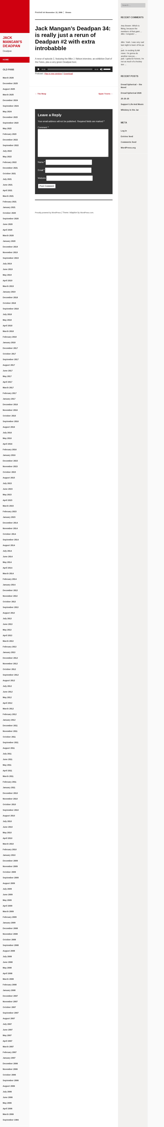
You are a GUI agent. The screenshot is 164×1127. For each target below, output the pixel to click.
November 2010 (10, 799)
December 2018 (10, 297)
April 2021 (7, 190)
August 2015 (9, 478)
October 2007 (9, 1007)
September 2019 (11, 258)
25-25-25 (125, 99)
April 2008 (7, 973)
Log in (124, 131)
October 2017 (9, 354)
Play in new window (53, 73)
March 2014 (8, 573)
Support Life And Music (132, 104)
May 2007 (7, 1035)
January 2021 (9, 207)
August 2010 (9, 816)
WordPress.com (89, 212)
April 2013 (7, 635)
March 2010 (8, 844)
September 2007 (11, 1013)
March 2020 (8, 235)
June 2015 (7, 489)
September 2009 (11, 878)
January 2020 (9, 241)
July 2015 (7, 483)
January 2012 (9, 720)
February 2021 (9, 202)
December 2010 (10, 793)
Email (41, 170)
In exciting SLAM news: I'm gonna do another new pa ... (130, 53)
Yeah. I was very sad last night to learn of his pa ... (132, 45)
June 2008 (7, 962)
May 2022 (7, 157)
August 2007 (9, 1018)
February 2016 (9, 449)
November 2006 (10, 1069)
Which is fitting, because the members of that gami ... (131, 29)
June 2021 (7, 185)
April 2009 (7, 906)
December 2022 (10, 140)
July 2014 (7, 551)
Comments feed (128, 142)
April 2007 (7, 1041)
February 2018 (9, 337)
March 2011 (8, 776)
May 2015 (7, 495)
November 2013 (10, 596)
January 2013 (9, 652)
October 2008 (9, 940)
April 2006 (7, 1108)
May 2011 (7, 765)
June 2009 (7, 894)
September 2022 (11, 145)
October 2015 (9, 472)
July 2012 (7, 686)
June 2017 (7, 371)
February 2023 (9, 134)
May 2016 (7, 438)
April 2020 (7, 230)
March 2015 (8, 506)
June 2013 (7, 624)
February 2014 (9, 579)
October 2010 (9, 804)
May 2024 (7, 111)
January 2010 (9, 855)
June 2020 (7, 224)
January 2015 (9, 517)
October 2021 (9, 173)
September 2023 (11, 123)
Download (70, 73)
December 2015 (10, 461)
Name (41, 162)
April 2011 (7, 771)
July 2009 (7, 889)
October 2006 (9, 1075)
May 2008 (7, 968)
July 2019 (7, 264)
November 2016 (10, 410)
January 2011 (9, 787)
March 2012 (8, 709)
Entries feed (127, 136)
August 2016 (9, 427)
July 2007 (7, 1024)
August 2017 (9, 365)
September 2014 (11, 540)
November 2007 (10, 1001)
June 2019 (7, 269)
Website (42, 178)
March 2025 (8, 95)
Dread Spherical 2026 (131, 93)
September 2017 (11, 359)
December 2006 (10, 1063)
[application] (74, 69)
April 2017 (7, 382)
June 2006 (7, 1097)
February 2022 (9, 162)
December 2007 (10, 996)
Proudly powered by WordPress (49, 212)
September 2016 (11, 421)
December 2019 (10, 247)
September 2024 (11, 106)
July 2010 (7, 821)
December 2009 (10, 861)
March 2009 (8, 911)
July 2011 (7, 754)
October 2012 (9, 669)
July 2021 (7, 179)
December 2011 (10, 725)
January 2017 (9, 399)
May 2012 (7, 697)
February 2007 (9, 1052)
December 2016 (10, 404)
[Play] (38, 69)
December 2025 (10, 83)
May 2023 (7, 128)
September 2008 (11, 945)
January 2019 (9, 292)
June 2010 (7, 827)
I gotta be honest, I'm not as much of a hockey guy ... (132, 62)
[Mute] (101, 69)
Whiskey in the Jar (130, 110)
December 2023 (10, 117)
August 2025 (9, 89)
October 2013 (9, 602)
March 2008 (8, 979)
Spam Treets (105, 94)
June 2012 (7, 692)
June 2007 (7, 1030)
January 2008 (9, 990)
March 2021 (8, 196)
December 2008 (10, 928)
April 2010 (7, 838)
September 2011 (10, 742)
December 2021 (10, 168)
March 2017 (8, 387)
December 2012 (10, 658)
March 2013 (8, 641)
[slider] (70, 69)
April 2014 (7, 568)
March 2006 (8, 1114)
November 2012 (10, 663)
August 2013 (9, 613)
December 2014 (10, 523)
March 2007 (8, 1047)
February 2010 (9, 849)
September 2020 (11, 218)
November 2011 (10, 731)
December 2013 (10, 590)
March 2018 (8, 331)
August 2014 (9, 545)
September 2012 (11, 675)
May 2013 (7, 630)
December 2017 (10, 348)
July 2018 (7, 314)
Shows (70, 12)
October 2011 (9, 737)
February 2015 (9, 511)
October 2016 (9, 416)
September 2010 (11, 810)
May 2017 (7, 376)
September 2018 (11, 309)
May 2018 (7, 320)
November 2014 (10, 528)
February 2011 (9, 782)
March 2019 (8, 286)
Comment (43, 127)
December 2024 (10, 100)
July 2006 (7, 1092)
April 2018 (7, 326)
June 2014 (7, 556)
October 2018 (9, 303)
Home (6, 60)
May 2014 (7, 562)
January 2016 (9, 455)
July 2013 (7, 618)
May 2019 (7, 275)
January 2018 (9, 342)
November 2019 (10, 252)
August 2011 (9, 748)
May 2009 (7, 900)
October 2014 (9, 534)
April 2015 (7, 500)
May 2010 (7, 832)
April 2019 (7, 280)
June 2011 (7, 759)
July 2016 (7, 433)
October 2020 (9, 213)
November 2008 (10, 934)
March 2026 (8, 78)
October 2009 (9, 872)
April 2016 (7, 444)
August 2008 (9, 951)
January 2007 (9, 1058)
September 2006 (11, 1080)
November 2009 (10, 866)
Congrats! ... (131, 34)
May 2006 (7, 1103)
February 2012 (9, 714)
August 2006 (9, 1086)
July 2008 (7, 956)
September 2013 (11, 607)
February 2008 (9, 985)
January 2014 (9, 585)
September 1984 (11, 1120)
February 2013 (9, 647)
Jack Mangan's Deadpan (12, 42)
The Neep (41, 94)
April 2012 (7, 703)
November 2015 (10, 466)
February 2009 (9, 917)
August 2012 (9, 680)
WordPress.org (128, 148)
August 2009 (9, 883)
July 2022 (7, 151)
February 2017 (9, 393)
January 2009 (9, 923)
